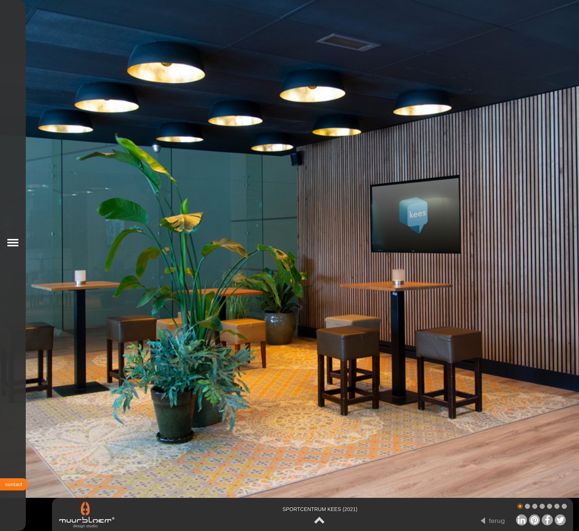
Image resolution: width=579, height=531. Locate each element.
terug (497, 520)
